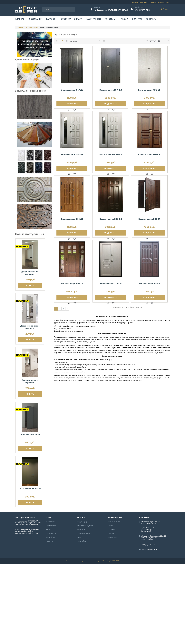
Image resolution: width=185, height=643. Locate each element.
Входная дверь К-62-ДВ (72, 154)
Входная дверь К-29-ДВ (149, 154)
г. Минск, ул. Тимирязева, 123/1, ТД (153, 536)
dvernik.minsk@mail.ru (149, 549)
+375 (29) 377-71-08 (142, 10)
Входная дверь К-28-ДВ (72, 219)
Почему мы (111, 19)
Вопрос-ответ (113, 537)
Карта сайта (81, 541)
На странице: (151, 41)
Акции (124, 19)
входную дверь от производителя (83, 369)
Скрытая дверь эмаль (30, 434)
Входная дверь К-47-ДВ (72, 90)
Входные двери (32, 27)
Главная (19, 19)
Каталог (50, 19)
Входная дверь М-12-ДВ (149, 90)
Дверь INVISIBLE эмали (30, 489)
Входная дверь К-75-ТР (72, 284)
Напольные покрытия (84, 533)
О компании (35, 19)
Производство (51, 526)
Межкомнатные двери (85, 526)
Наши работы (93, 19)
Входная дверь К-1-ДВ (149, 284)
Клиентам (143, 2)
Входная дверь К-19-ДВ (111, 284)
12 (159, 41)
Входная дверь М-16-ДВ (110, 90)
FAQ (167, 2)
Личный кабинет (114, 522)
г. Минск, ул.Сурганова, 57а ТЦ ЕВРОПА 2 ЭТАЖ (150, 523)
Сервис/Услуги (51, 537)
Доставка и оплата (71, 19)
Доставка (153, 2)
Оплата (161, 2)
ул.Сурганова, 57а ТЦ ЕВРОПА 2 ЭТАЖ (111, 10)
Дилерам (135, 2)
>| (67, 308)
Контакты (151, 19)
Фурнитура (81, 529)
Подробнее (71, 104)
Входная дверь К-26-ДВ (110, 219)
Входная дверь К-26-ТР (149, 219)
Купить (30, 285)
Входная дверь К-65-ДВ (110, 154)
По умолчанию (71, 41)
